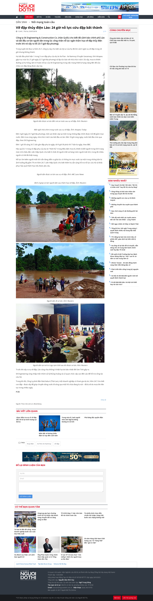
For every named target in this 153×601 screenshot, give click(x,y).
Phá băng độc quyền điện (93, 417)
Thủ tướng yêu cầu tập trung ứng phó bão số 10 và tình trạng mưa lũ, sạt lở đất (123, 145)
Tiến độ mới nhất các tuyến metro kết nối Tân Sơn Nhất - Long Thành (123, 218)
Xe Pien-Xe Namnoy (44, 444)
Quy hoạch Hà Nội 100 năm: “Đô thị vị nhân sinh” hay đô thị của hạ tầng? (123, 186)
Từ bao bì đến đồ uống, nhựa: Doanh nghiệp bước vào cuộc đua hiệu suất (25, 531)
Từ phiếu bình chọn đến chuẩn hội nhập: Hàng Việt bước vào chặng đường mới (94, 515)
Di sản (48, 17)
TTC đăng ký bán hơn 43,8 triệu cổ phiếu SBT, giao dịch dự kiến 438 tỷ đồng (123, 239)
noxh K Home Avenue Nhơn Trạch (26, 564)
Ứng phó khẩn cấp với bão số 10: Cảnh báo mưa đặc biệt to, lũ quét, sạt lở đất (122, 40)
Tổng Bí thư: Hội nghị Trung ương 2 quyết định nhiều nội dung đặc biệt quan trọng (123, 230)
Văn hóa (68, 17)
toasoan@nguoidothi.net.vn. (63, 588)
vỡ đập (56, 444)
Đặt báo (117, 598)
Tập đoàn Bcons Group (45, 564)
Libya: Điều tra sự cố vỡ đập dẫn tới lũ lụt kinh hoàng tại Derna (26, 419)
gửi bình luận (25, 496)
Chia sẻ (103, 400)
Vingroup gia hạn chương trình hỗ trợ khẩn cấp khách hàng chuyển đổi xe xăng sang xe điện (48, 516)
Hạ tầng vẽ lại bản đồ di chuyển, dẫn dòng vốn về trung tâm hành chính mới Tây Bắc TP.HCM (124, 248)
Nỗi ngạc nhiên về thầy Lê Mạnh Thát (125, 224)
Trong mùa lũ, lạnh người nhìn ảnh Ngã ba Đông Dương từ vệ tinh (71, 419)
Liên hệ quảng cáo (129, 598)
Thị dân (58, 17)
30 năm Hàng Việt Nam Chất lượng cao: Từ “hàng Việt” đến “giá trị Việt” (94, 540)
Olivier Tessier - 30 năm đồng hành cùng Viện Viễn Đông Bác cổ (123, 264)
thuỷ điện (30, 444)
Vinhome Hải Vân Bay (60, 564)
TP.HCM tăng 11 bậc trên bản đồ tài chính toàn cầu (71, 514)
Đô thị (39, 17)
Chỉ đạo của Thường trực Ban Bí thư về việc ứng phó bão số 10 (123, 67)
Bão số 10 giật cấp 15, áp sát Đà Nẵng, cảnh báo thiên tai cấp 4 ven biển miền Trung (123, 117)
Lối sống (90, 17)
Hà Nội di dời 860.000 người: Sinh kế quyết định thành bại (124, 277)
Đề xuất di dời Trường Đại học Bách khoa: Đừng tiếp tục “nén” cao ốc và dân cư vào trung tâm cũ (123, 256)
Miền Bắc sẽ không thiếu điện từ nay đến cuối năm (48, 434)
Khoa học (79, 17)
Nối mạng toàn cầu (43, 22)
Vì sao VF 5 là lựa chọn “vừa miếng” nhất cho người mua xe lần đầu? (71, 557)
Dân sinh (29, 17)
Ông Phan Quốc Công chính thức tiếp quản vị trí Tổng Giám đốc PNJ (48, 557)
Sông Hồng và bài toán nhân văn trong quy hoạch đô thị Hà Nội (122, 193)
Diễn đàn (101, 17)
